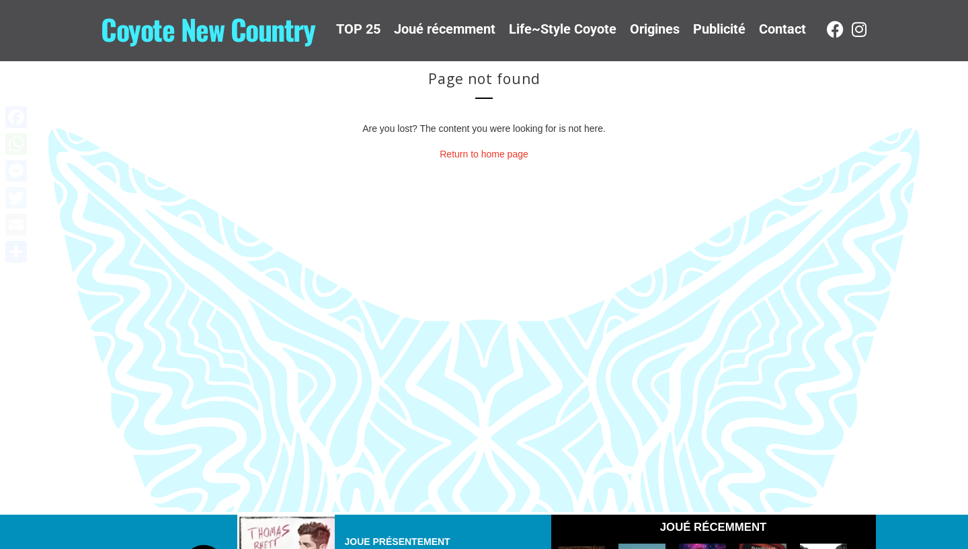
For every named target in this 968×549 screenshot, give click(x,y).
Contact (782, 29)
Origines (655, 29)
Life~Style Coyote (562, 29)
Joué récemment (444, 29)
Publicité (719, 29)
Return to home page (484, 154)
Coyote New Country (208, 29)
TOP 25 (358, 29)
